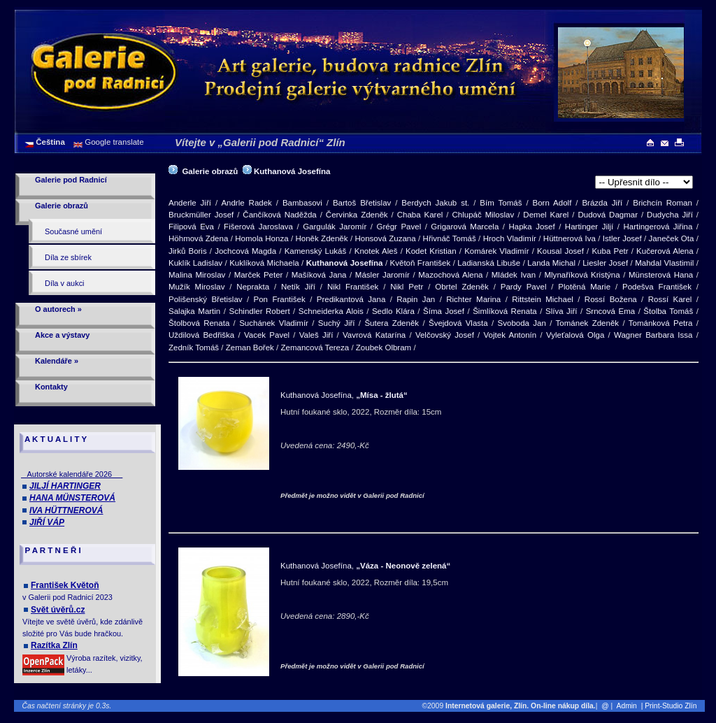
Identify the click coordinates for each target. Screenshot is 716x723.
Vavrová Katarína (374, 335)
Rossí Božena (611, 299)
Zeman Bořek (250, 347)
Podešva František (657, 286)
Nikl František (352, 286)
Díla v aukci (65, 283)
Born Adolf (552, 203)
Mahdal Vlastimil (664, 263)
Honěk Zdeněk (321, 238)
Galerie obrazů (61, 205)
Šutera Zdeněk (391, 323)
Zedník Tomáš (194, 347)
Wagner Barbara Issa (653, 335)
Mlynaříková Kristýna (582, 275)
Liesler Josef (605, 263)
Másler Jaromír (382, 275)
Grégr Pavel (398, 226)
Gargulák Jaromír (334, 226)
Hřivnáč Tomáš (449, 238)
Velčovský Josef (444, 335)
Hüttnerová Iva (569, 238)
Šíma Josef (443, 311)
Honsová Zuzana (385, 238)
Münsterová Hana (661, 275)
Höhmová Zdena (198, 238)
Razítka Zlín (54, 645)
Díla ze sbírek (68, 257)
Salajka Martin (194, 311)
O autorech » (58, 309)
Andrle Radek (246, 203)
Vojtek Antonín (510, 335)
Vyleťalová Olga (575, 335)
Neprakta (252, 286)
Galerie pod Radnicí (71, 180)
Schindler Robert (259, 311)
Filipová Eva (191, 226)
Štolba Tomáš (668, 311)
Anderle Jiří (190, 203)
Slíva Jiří (561, 311)
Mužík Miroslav (196, 286)
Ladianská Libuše (488, 263)
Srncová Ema (610, 311)
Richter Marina (473, 299)
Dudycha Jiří (670, 214)
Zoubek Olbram (383, 347)
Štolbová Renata (199, 323)
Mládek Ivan (514, 275)
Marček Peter (258, 275)
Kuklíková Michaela (264, 263)
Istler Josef (622, 238)
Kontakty (51, 386)
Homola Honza (261, 238)
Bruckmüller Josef (201, 214)
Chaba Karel (420, 214)
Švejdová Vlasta (458, 323)
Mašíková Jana (319, 275)
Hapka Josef (531, 226)
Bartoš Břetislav (362, 203)
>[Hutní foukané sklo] (644, 182)
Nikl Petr (406, 286)
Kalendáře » (56, 361)
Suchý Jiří (336, 323)
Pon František (280, 299)
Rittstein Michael (542, 299)
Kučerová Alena (665, 251)
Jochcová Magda (245, 251)
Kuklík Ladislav (195, 263)
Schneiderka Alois (331, 311)
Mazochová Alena (450, 275)
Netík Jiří (298, 286)
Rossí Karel (670, 299)
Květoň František (420, 263)
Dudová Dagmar (608, 214)
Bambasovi (302, 203)
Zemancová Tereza (314, 347)
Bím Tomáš (501, 203)
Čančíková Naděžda (279, 214)
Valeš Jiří (316, 335)
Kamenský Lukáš (316, 251)
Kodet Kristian (431, 251)
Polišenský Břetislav (206, 299)
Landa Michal (551, 263)
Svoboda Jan (522, 323)
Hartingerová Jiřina (657, 226)
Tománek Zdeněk (587, 323)
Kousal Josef (560, 251)
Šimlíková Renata (505, 311)
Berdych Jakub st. (435, 203)
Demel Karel (545, 214)
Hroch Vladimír (509, 238)
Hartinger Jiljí (589, 226)
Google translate (113, 142)
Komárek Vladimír (496, 251)
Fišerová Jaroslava (258, 226)
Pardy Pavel (524, 286)
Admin (627, 706)
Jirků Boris (188, 251)
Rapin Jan (415, 299)
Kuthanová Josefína (292, 171)
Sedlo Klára (393, 311)
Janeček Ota (671, 238)
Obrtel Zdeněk (462, 286)
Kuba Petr (610, 251)
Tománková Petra (661, 323)
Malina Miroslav (197, 275)
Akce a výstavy (62, 335)
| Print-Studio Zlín (672, 706)
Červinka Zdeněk (357, 214)
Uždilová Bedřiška (201, 335)
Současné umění (73, 231)
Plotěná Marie (584, 286)
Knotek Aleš (376, 251)
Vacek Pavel (266, 335)
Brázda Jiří (602, 203)
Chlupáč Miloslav (483, 214)
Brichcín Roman (662, 203)
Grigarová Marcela (465, 226)
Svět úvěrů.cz (58, 610)
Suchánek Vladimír (273, 323)
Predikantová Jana (351, 299)
